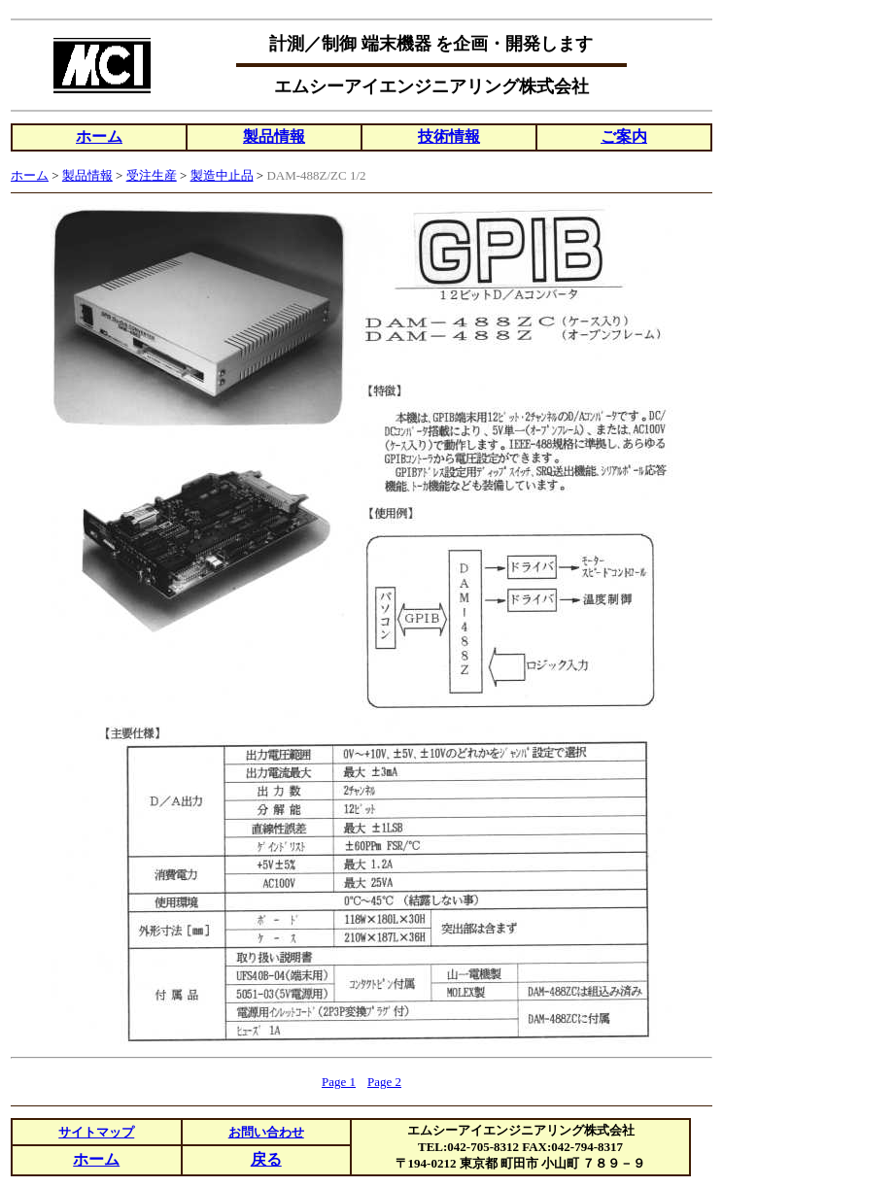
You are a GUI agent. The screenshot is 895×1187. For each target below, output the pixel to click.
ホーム (99, 136)
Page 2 (384, 1081)
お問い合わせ (266, 1132)
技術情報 (449, 136)
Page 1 (339, 1081)
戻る (266, 1159)
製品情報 (274, 136)
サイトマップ (96, 1132)
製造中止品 (222, 175)
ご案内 (624, 136)
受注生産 (151, 175)
